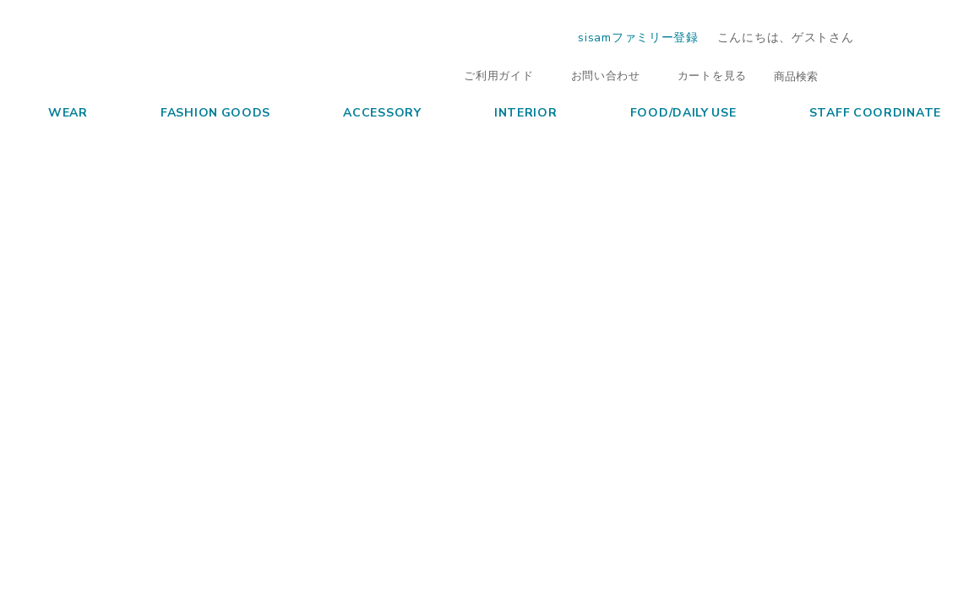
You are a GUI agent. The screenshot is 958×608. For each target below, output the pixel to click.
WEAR (52, 111)
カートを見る (704, 75)
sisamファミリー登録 (638, 36)
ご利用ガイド (490, 75)
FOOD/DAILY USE (668, 111)
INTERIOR (510, 111)
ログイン (908, 37)
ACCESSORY (366, 111)
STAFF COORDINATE (859, 111)
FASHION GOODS (199, 111)
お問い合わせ (597, 75)
